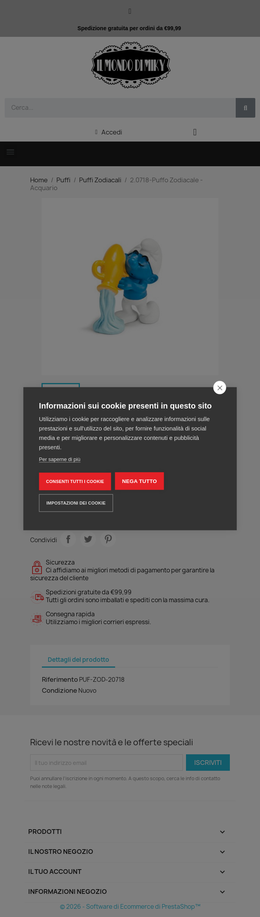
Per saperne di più (60, 459)
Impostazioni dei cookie (76, 502)
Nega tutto (139, 481)
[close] (219, 387)
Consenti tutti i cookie (75, 481)
